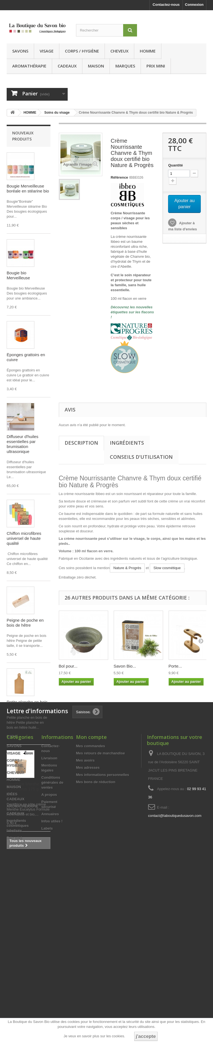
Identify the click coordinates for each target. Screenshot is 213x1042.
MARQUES (125, 66)
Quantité (175, 165)
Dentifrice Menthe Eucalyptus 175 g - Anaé (24, 789)
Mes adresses (88, 937)
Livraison (49, 927)
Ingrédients (127, 442)
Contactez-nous (166, 4)
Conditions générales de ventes (52, 952)
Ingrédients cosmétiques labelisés (18, 995)
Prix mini (155, 66)
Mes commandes (90, 915)
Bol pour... (68, 666)
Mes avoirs (85, 930)
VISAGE (47, 51)
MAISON (96, 66)
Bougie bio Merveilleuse (18, 275)
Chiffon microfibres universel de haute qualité (24, 538)
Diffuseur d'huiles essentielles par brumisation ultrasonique (22, 444)
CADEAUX (67, 66)
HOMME (148, 51)
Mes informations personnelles (102, 944)
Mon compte (91, 906)
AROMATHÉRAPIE (29, 66)
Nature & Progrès (127, 568)
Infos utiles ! (52, 990)
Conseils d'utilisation (141, 457)
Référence (119, 177)
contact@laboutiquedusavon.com (174, 985)
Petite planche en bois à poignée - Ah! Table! (27, 704)
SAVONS (20, 51)
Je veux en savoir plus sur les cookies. (94, 1036)
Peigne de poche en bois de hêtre (25, 622)
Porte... (175, 666)
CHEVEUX (119, 51)
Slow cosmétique (167, 568)
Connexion (194, 4)
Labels (47, 998)
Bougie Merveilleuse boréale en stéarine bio (28, 188)
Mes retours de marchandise (100, 922)
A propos (49, 964)
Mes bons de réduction (95, 951)
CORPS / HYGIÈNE (82, 51)
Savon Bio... (125, 666)
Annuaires (50, 983)
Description (81, 442)
